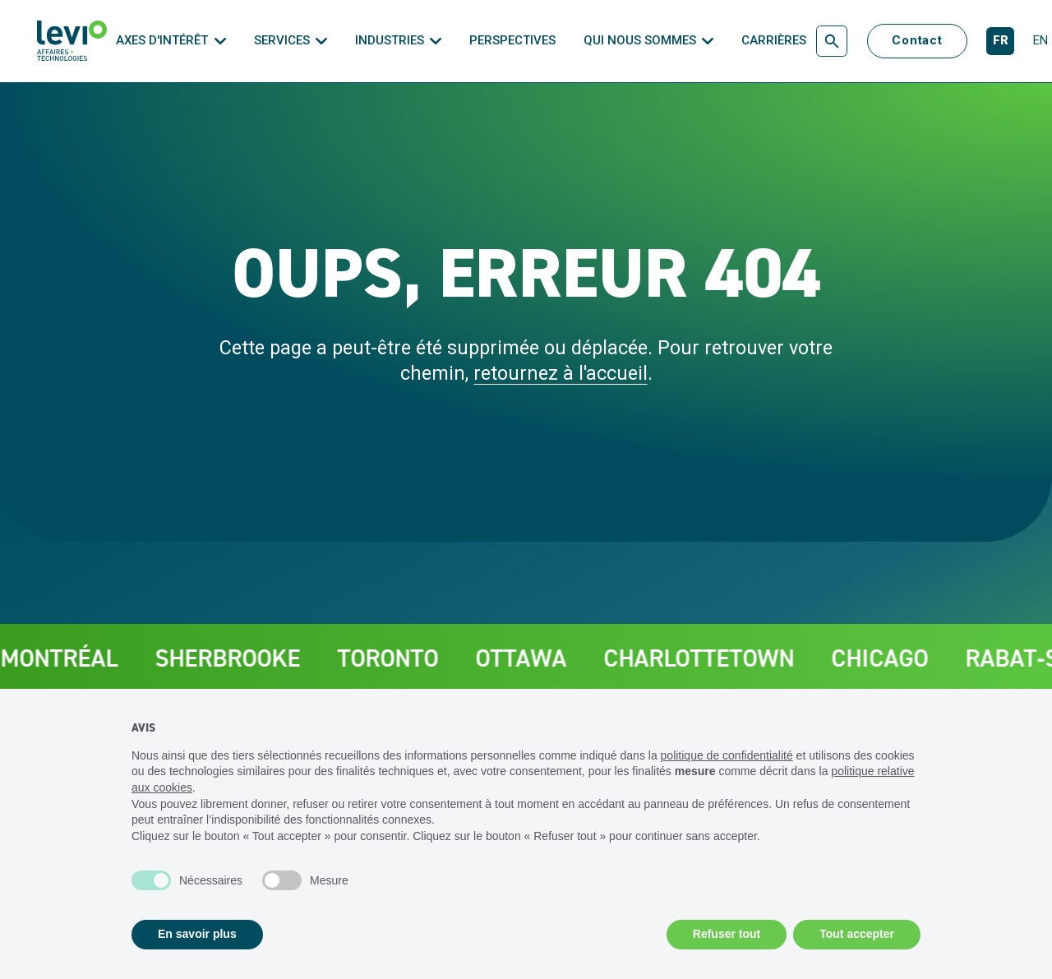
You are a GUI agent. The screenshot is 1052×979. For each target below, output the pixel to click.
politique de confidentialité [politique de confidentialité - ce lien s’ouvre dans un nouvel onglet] (727, 755)
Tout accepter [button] (856, 933)
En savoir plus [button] (197, 933)
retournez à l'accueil (560, 373)
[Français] (1000, 41)
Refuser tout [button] (726, 933)
